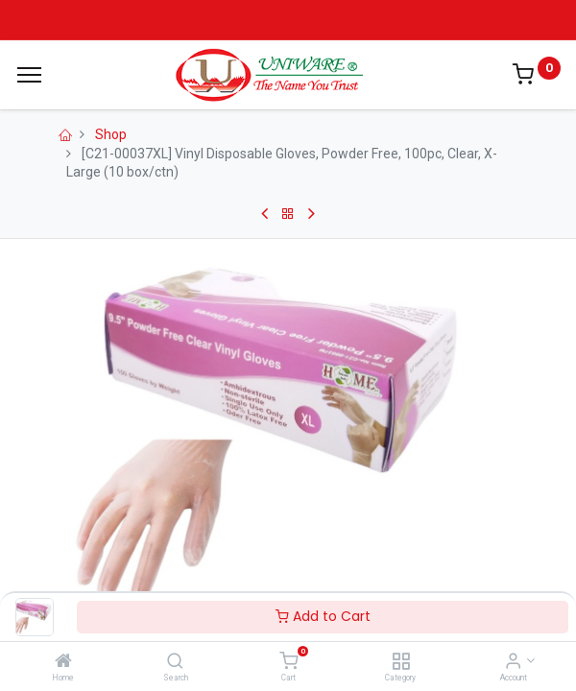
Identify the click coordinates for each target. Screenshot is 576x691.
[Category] (401, 662)
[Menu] (29, 75)
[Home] (63, 662)
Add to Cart (323, 616)
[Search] (175, 662)
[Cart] (288, 662)
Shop (111, 134)
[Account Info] (513, 662)
